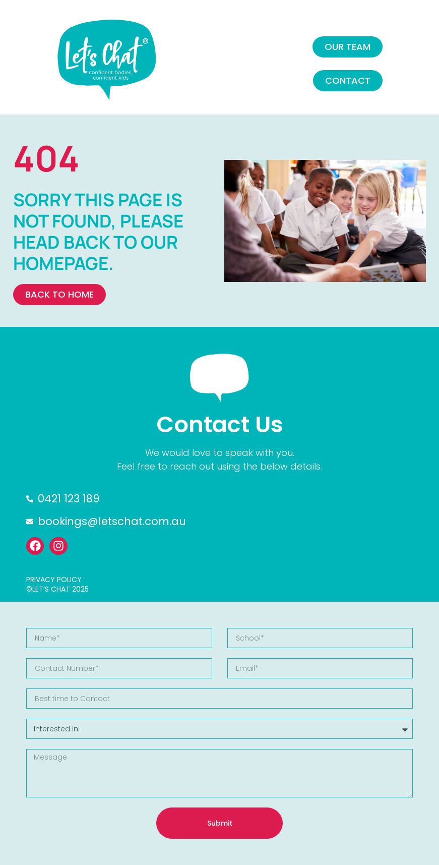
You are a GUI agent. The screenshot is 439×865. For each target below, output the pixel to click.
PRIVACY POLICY (54, 579)
